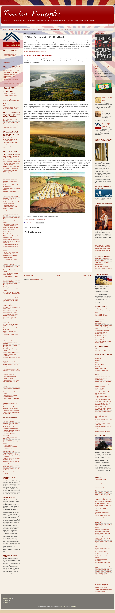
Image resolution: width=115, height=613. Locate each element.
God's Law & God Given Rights (11, 59)
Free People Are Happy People (102, 350)
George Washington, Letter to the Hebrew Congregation (11, 280)
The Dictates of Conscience (10, 74)
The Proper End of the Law (10, 72)
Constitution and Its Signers (102, 492)
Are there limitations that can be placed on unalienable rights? (11, 108)
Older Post (87, 276)
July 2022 (5, 600)
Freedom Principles (32, 13)
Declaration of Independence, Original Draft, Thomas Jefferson (11, 247)
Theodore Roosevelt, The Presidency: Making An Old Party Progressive (11, 455)
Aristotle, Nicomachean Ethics (10, 227)
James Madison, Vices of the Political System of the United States (10, 300)
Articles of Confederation (9, 231)
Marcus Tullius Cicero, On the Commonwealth (10, 335)
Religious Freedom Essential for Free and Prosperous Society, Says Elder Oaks (103, 538)
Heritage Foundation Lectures (102, 258)
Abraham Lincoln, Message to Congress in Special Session (10, 195)
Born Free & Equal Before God (11, 70)
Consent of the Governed (9, 93)
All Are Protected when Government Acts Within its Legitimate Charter (10, 139)
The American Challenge (101, 551)
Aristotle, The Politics (8, 229)
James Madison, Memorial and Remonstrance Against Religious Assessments (11, 294)
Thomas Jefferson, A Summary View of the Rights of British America (11, 382)
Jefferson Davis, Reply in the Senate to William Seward (10, 315)
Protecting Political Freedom (102, 529)
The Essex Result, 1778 (9, 374)
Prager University (99, 264)
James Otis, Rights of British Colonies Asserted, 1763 (10, 304)
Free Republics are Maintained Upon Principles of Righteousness (11, 160)
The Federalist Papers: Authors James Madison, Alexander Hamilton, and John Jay (102, 405)
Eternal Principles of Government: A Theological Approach (103, 506)
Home (4, 29)
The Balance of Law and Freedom (103, 553)
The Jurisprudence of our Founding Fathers (101, 333)
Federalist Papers (7, 257)
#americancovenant (39, 219)
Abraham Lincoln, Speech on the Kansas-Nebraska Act (11, 202)
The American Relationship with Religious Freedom (11, 164)
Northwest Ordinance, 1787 (10, 338)
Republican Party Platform (9, 340)
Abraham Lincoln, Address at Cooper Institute (10, 185)
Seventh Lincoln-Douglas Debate (11, 352)
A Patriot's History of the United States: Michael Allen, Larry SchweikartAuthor (102, 378)
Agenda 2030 (98, 358)
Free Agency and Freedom (101, 309)
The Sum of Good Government (11, 83)
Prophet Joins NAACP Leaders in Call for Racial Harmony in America (103, 526)
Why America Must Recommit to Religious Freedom (103, 342)
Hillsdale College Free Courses (102, 248)
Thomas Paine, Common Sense (11, 410)
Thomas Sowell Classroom (101, 266)
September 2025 (7, 598)
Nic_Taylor (62, 606)
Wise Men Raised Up (100, 591)
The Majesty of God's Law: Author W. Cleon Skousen (103, 420)
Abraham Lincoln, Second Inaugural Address (9, 199)
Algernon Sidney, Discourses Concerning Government (10, 225)
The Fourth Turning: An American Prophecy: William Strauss (103, 409)
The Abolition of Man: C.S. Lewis (103, 401)
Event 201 (97, 366)
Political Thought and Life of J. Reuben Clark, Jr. (102, 521)
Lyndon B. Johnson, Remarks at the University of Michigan (11, 450)
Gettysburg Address (8, 287)
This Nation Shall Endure (101, 579)
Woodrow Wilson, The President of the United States (11, 465)
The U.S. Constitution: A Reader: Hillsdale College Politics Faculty (103, 430)
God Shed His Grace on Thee (10, 175)
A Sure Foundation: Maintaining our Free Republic (11, 157)
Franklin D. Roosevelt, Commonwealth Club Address (10, 427)
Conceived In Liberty (100, 323)
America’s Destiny (99, 487)
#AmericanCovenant (40, 51)
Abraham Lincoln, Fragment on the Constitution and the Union (11, 192)
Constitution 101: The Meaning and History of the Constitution (102, 246)
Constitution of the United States (11, 239)
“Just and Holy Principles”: (101, 483)
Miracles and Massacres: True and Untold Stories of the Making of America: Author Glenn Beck (103, 398)
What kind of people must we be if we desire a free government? (11, 167)
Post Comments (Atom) (37, 279)
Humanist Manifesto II (100, 368)
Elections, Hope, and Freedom (102, 503)
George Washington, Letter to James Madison (10, 274)
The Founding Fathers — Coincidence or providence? (102, 315)
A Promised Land (99, 485)
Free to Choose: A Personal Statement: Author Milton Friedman (102, 393)
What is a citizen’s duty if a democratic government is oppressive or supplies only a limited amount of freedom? (102, 585)
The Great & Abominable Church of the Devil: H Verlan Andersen (103, 412)
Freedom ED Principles (14, 29)
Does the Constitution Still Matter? (103, 501)
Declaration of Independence (10, 244)
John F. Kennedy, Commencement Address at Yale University (11, 442)
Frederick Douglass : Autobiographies (100, 389)
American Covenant (66, 29)
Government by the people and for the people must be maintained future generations (11, 100)
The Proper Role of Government (103, 571)
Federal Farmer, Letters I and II (11, 255)
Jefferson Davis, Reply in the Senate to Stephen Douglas (10, 311)
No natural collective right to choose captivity (10, 96)
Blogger (74, 606)
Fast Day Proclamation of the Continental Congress (10, 253)
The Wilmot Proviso (8, 378)
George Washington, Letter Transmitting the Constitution (10, 284)
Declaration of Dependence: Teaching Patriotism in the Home (103, 498)
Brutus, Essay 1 (7, 233)
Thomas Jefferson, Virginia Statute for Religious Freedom (10, 407)
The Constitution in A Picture (102, 330)
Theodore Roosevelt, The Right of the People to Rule (11, 459)
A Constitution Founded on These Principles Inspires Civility (11, 126)
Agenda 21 (97, 360)
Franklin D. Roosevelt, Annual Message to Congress (10, 424)
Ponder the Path (54, 29)
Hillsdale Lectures (99, 260)
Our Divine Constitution (100, 519)
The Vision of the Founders (101, 577)
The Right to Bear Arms (100, 335)
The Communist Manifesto (101, 370)
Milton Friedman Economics (102, 262)
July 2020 (5, 602)
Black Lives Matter (99, 364)
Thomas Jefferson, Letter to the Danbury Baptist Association (11, 399)
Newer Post (28, 276)
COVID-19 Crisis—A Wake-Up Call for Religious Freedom (102, 495)
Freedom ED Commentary (29, 29)
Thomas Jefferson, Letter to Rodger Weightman (10, 396)
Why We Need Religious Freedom (103, 589)
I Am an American (106, 112)
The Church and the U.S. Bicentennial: (101, 560)
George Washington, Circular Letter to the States (10, 267)
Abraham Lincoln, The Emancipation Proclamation (10, 206)
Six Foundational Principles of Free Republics (106, 125)
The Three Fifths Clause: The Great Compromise (102, 338)
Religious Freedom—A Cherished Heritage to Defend (103, 542)
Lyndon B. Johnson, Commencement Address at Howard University (10, 447)
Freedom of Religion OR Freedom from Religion (107, 99)
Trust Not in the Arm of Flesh (102, 581)
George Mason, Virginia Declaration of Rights (9, 263)
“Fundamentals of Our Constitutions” (100, 480)
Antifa (96, 362)
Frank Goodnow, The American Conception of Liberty (11, 420)
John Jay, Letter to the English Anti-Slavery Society (10, 325)
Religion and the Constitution (102, 531)
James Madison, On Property (10, 297)
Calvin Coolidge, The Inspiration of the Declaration (11, 236)
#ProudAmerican (29, 51)
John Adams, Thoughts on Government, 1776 (9, 318)
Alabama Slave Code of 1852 (10, 212)
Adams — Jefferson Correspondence (8, 209)
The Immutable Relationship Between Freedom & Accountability (10, 172)
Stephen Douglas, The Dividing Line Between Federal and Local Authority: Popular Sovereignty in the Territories (11, 370)
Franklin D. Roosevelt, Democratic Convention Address (11, 431)
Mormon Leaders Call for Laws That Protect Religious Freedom (103, 516)
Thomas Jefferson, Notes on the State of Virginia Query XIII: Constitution (11, 403)
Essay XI (5, 250)
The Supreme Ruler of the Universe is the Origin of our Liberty (10, 56)
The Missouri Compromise (9, 376)
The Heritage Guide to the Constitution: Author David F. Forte (102, 416)
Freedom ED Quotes (43, 29)
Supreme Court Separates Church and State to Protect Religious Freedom (103, 327)
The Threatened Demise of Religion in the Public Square (102, 574)
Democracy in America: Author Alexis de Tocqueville (102, 385)
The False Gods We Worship (102, 569)
